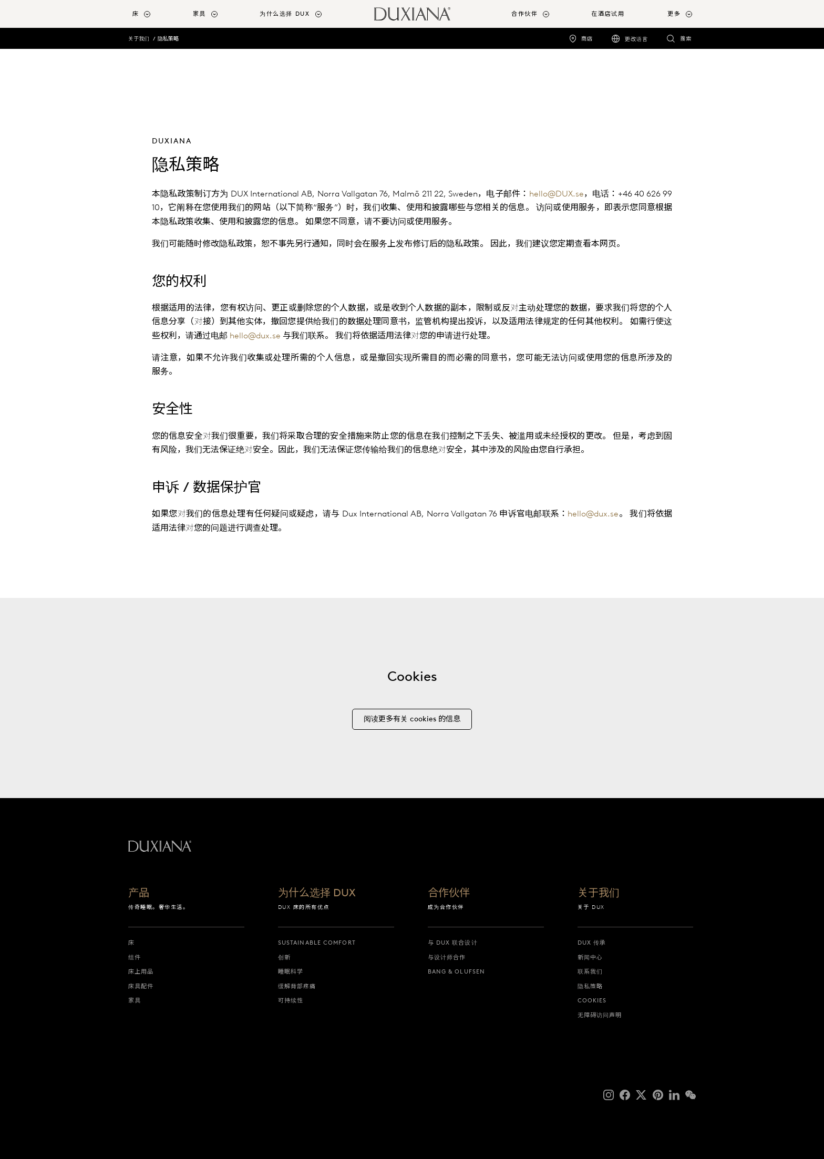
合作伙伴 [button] (524, 13)
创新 (284, 957)
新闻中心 (590, 957)
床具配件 (140, 986)
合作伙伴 (449, 893)
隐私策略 (168, 38)
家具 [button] (199, 13)
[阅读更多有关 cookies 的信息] (412, 725)
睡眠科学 (290, 971)
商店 (587, 38)
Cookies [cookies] (592, 1000)
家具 (134, 1000)
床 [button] (135, 13)
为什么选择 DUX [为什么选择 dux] (317, 893)
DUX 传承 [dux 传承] (592, 942)
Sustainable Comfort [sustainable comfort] (317, 942)
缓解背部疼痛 (297, 986)
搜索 (686, 38)
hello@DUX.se (556, 194)
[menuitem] (158, 14)
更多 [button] (674, 13)
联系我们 (590, 971)
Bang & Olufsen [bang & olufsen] (456, 971)
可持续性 (290, 1000)
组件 (134, 957)
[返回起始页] (412, 14)
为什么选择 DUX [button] (285, 13)
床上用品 (140, 971)
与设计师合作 (447, 957)
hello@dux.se (255, 335)
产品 (138, 893)
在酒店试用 (607, 13)
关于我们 (138, 38)
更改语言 (636, 39)
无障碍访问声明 (600, 1015)
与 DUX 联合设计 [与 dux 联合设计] (453, 942)
